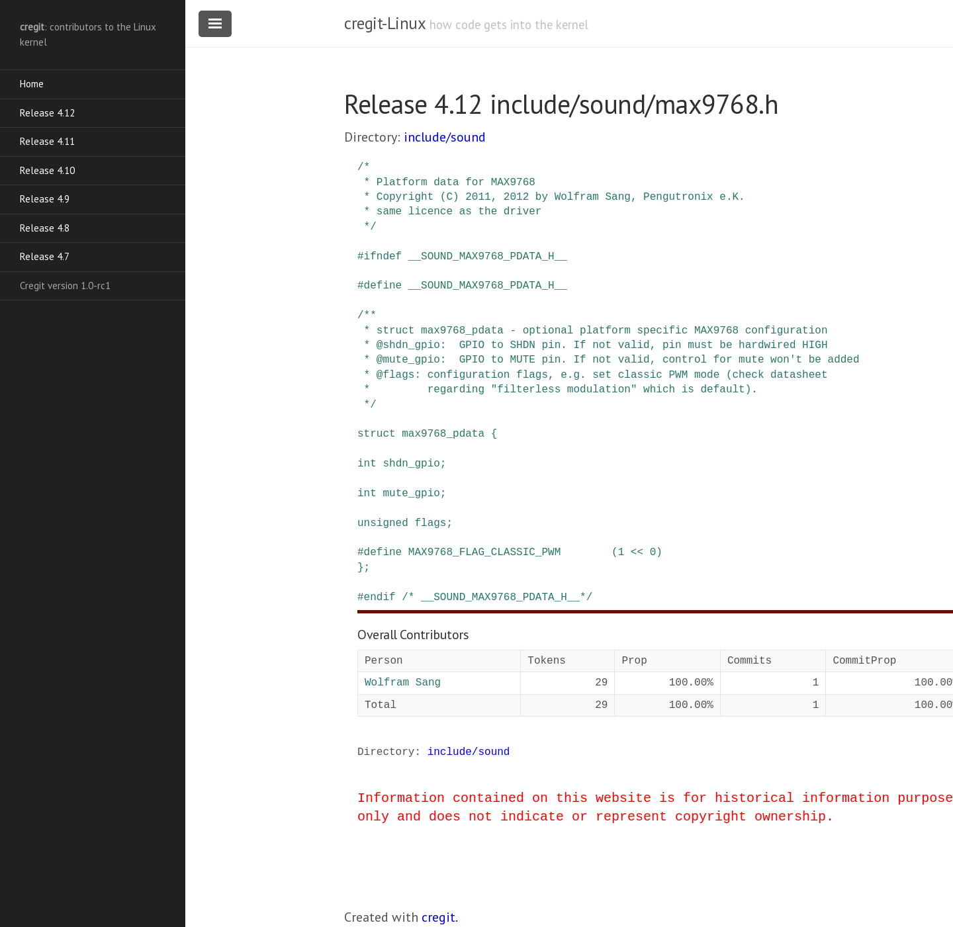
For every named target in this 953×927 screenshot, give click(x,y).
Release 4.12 (47, 113)
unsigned (382, 523)
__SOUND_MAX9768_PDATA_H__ (487, 256)
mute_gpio (411, 493)
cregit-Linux (384, 23)
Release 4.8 (44, 228)
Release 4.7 (44, 256)
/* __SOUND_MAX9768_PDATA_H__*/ (497, 597)
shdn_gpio (411, 464)
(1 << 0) (637, 552)
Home (32, 83)
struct (376, 434)
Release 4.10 (47, 170)
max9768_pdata (443, 434)
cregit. (440, 917)
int (367, 464)
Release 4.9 (44, 199)
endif (380, 597)
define (383, 286)
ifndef (383, 256)
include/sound (445, 137)
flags (430, 523)
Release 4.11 (47, 141)
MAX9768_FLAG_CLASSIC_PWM (484, 552)
